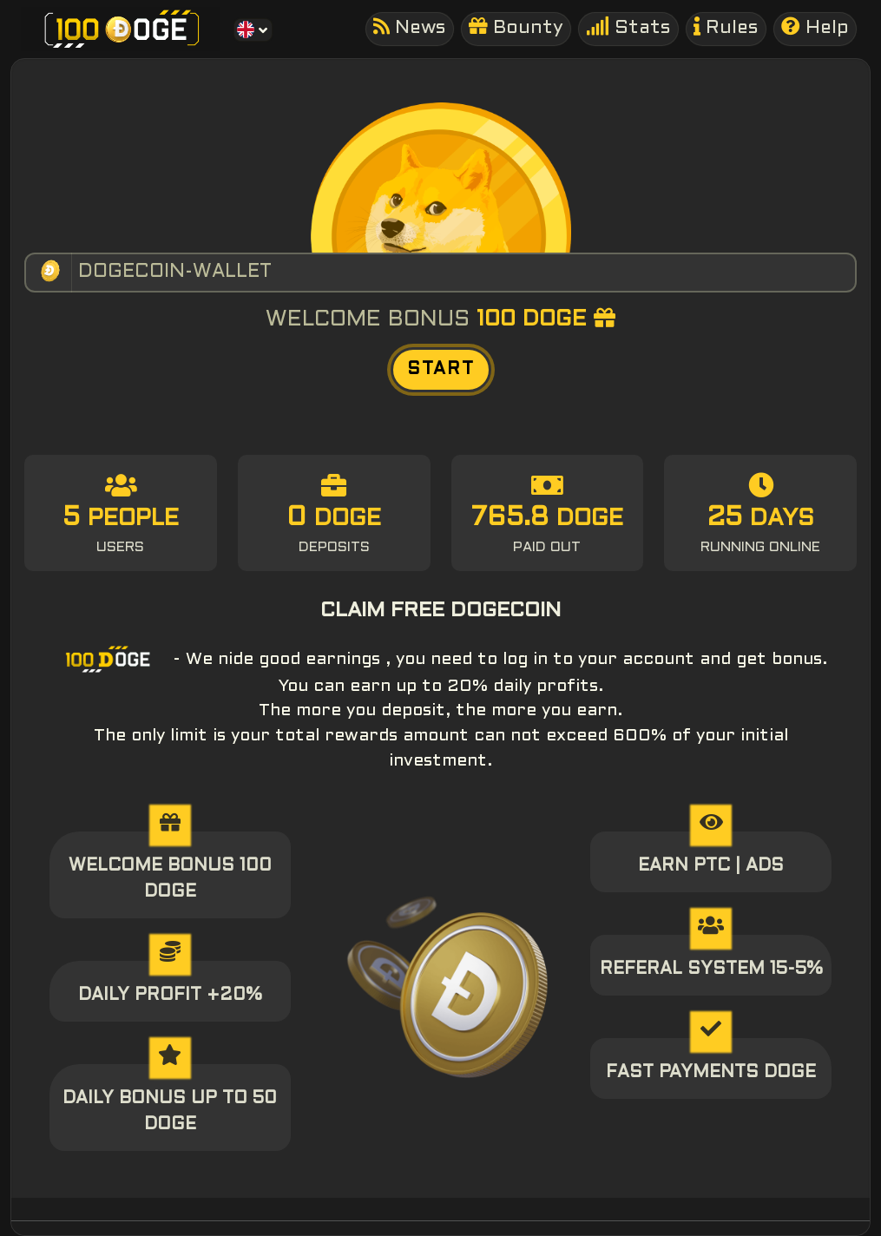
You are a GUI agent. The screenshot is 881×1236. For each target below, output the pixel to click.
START (441, 370)
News (409, 27)
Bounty (516, 27)
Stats (628, 27)
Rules (726, 27)
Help (815, 27)
